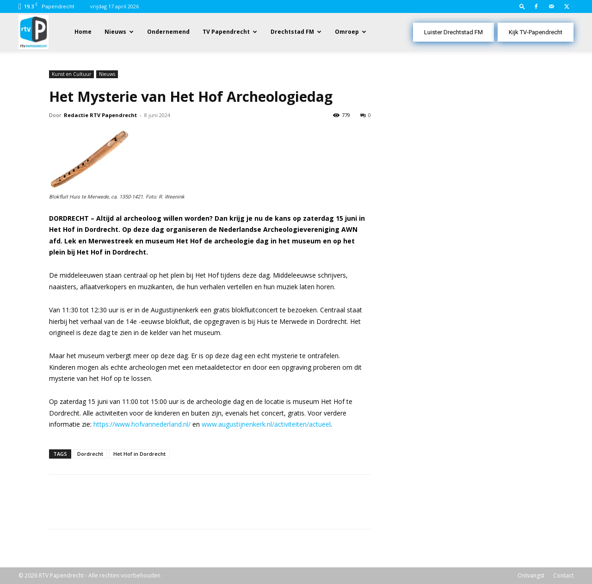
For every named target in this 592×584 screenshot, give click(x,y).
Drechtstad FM (292, 32)
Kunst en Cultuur (71, 74)
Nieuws (115, 32)
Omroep (347, 32)
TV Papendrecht (226, 32)
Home (83, 32)
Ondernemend (168, 32)
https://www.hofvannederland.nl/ (142, 424)
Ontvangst (531, 575)
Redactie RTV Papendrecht (100, 115)
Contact (563, 575)
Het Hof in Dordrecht (139, 453)
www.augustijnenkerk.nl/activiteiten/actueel (266, 424)
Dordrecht (90, 453)
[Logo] (33, 31)
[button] (522, 6)
